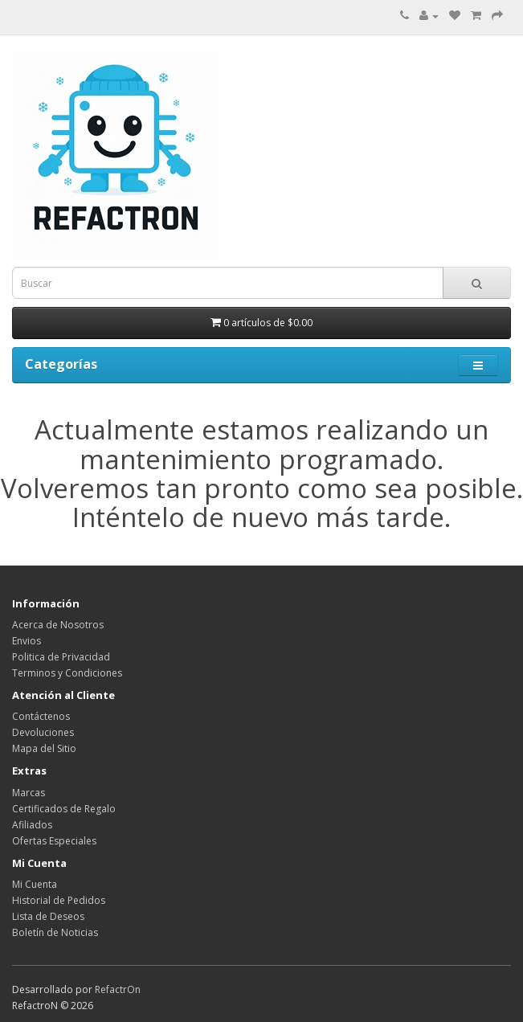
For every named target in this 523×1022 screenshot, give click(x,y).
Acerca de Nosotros (58, 625)
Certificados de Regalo (64, 809)
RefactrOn (118, 989)
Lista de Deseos (48, 916)
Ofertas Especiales (54, 841)
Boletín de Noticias (55, 932)
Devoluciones (43, 732)
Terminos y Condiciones (67, 673)
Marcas (28, 792)
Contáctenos (41, 716)
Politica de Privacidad (61, 657)
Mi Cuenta (34, 884)
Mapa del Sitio (44, 748)
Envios (26, 641)
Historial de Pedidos (58, 900)
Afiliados (32, 825)
